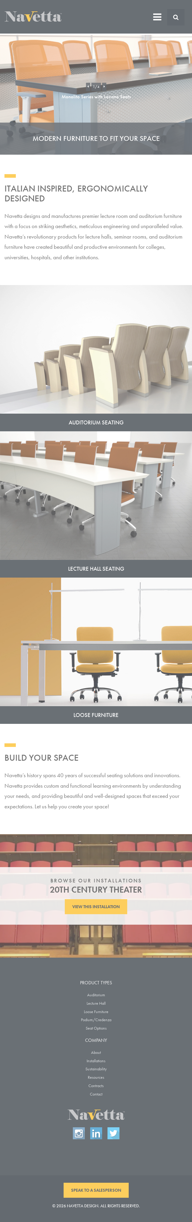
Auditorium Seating (96, 422)
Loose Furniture (96, 715)
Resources (96, 1077)
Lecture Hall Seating (96, 568)
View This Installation (96, 906)
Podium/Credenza (96, 1019)
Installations (96, 1060)
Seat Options (96, 1028)
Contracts (96, 1085)
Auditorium (96, 995)
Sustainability (96, 1069)
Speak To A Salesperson (96, 1190)
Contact (96, 1094)
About (96, 1052)
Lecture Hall (96, 1003)
